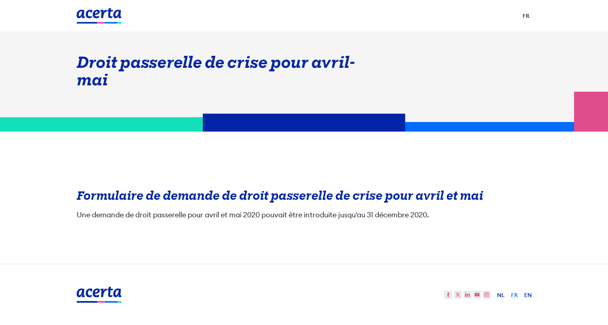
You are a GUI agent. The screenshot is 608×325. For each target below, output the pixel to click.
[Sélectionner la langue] (526, 16)
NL (501, 295)
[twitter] (458, 295)
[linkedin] (467, 295)
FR (514, 295)
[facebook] (448, 295)
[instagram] (487, 295)
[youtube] (477, 295)
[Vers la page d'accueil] (99, 16)
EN (528, 295)
